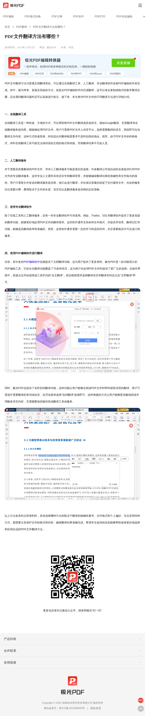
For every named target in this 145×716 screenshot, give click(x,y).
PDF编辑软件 (32, 261)
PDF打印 (100, 16)
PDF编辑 (8, 16)
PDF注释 (57, 16)
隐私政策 (95, 708)
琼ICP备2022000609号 (72, 708)
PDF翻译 (21, 26)
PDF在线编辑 (124, 16)
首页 (7, 26)
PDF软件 (78, 16)
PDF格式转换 (33, 16)
